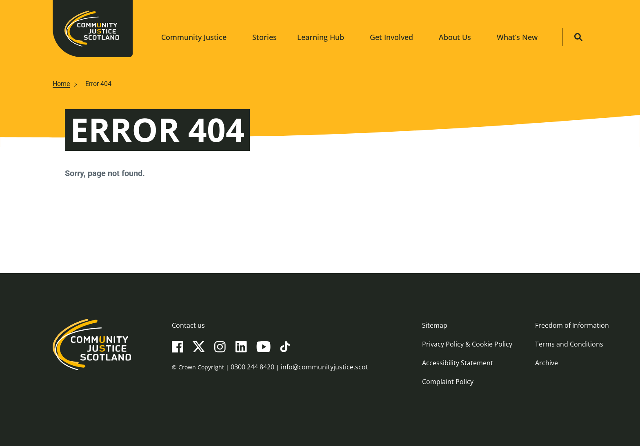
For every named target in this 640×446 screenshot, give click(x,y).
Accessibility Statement (457, 362)
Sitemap (434, 325)
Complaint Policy (447, 381)
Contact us (188, 325)
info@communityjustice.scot (324, 366)
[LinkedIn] (241, 346)
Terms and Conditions (569, 344)
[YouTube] (263, 346)
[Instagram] (220, 346)
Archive (546, 362)
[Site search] (578, 37)
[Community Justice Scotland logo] (92, 359)
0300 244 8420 (252, 366)
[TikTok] (285, 346)
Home (61, 84)
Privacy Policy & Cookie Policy (467, 344)
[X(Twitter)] (199, 346)
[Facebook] (177, 346)
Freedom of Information (572, 325)
